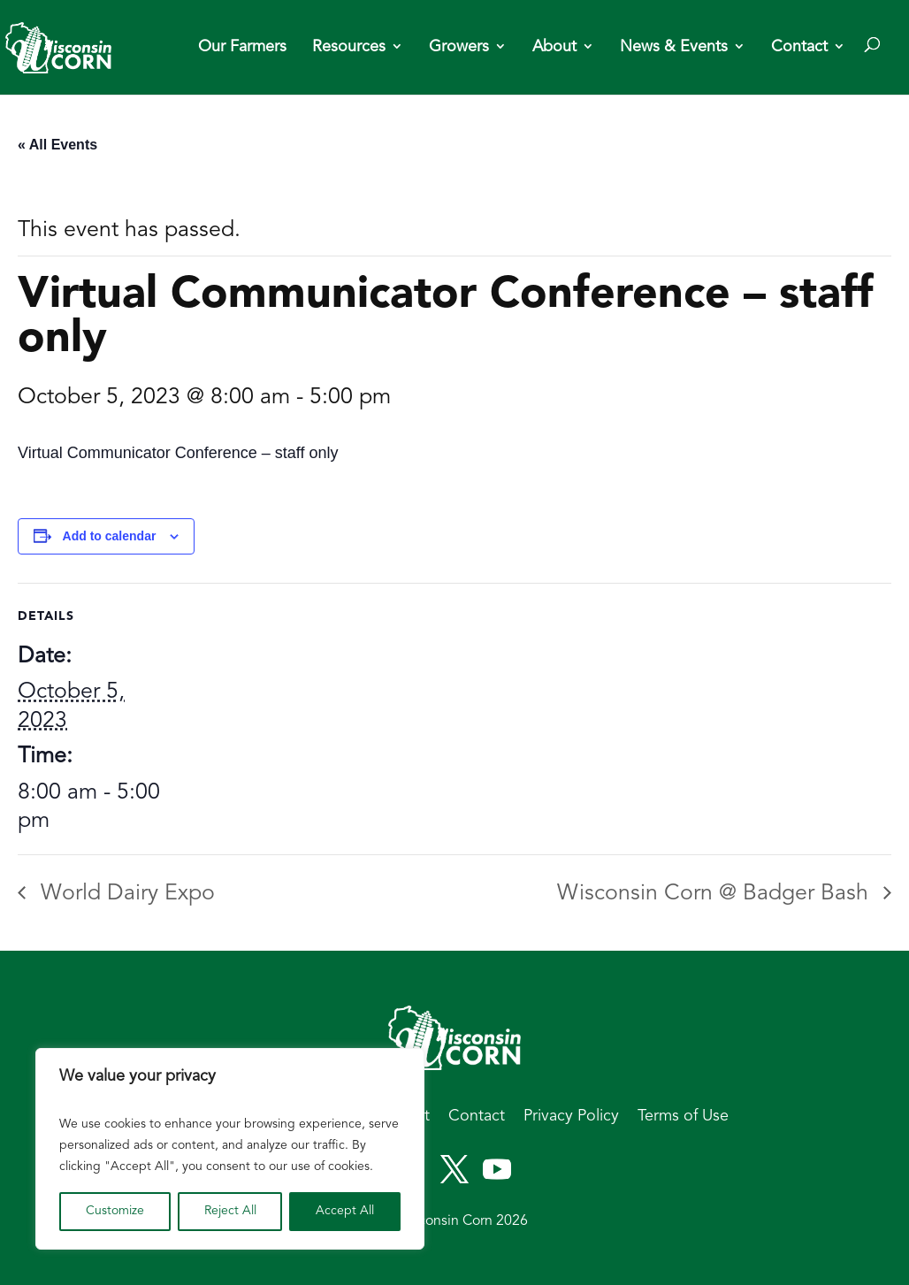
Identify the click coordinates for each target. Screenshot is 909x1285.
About (554, 47)
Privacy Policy (571, 1116)
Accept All (345, 1211)
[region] (229, 1149)
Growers (459, 47)
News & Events (674, 47)
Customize (115, 1211)
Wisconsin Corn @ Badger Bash (716, 894)
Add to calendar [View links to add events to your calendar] (110, 536)
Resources (349, 47)
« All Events (57, 144)
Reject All (230, 1211)
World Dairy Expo (124, 894)
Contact (799, 47)
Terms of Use (683, 1116)
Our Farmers (242, 47)
